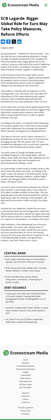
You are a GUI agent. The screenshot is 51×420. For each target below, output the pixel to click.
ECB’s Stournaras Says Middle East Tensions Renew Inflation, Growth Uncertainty (26, 269)
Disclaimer (25, 414)
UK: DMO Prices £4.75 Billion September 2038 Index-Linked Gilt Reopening (24, 320)
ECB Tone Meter (25, 387)
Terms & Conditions (25, 408)
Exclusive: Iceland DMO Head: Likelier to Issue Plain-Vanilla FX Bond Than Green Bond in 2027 (27, 310)
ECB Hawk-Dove (25, 381)
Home (25, 360)
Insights (25, 372)
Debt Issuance (25, 378)
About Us (25, 393)
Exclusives (25, 363)
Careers (25, 399)
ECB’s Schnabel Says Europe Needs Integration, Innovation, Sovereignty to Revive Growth (24, 279)
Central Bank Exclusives (25, 366)
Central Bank (25, 375)
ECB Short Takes (25, 384)
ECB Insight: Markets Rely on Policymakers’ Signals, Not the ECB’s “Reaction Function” (26, 260)
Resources (25, 396)
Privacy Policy (25, 411)
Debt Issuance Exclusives (25, 369)
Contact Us (25, 402)
